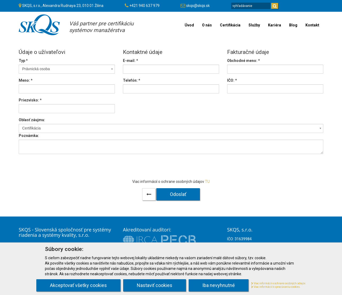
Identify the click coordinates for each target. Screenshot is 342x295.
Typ (23, 60)
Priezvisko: (30, 100)
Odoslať (178, 194)
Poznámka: (29, 135)
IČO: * (232, 80)
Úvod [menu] (189, 25)
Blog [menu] (293, 25)
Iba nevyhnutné (218, 285)
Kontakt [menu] (312, 25)
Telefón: (131, 80)
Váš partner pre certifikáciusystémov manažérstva (101, 26)
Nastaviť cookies (154, 285)
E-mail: (130, 60)
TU (207, 181)
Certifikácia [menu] (230, 25)
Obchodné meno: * (243, 60)
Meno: (26, 80)
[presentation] (171, 168)
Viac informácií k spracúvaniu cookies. (276, 286)
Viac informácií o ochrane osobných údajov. (278, 283)
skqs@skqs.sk (198, 5)
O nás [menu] (207, 25)
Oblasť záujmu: (32, 120)
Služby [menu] (254, 25)
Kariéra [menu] (274, 25)
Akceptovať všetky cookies (78, 285)
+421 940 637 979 (144, 5)
